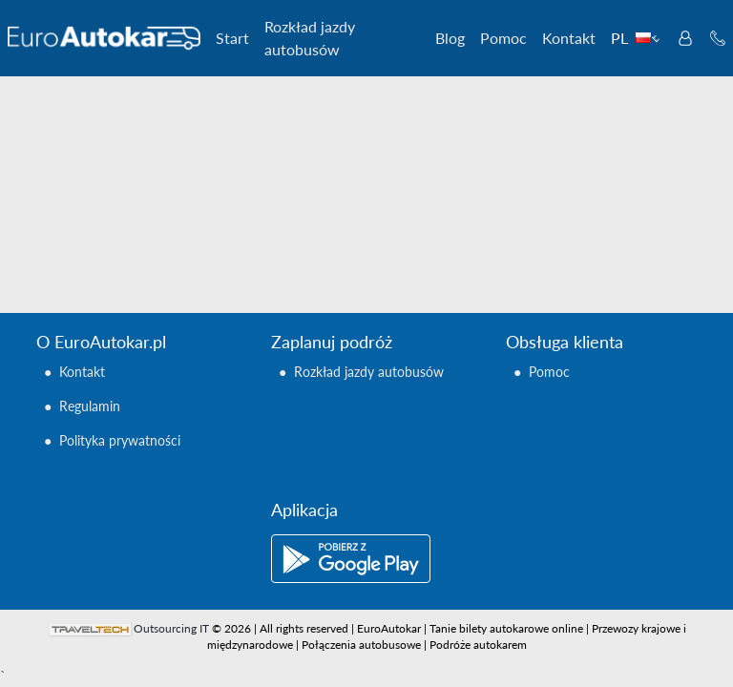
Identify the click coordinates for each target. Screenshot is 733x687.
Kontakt (569, 38)
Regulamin (89, 406)
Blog (450, 38)
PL (635, 38)
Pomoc (503, 38)
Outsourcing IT (171, 628)
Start (232, 38)
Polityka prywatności (119, 440)
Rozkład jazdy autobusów (309, 37)
